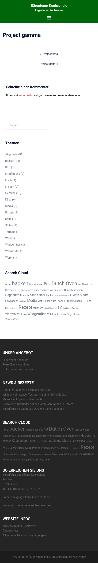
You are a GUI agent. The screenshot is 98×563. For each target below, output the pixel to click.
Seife (8, 219)
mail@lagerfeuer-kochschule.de (30, 497)
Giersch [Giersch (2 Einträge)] (9, 290)
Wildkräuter (12, 251)
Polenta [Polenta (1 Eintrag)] (8, 308)
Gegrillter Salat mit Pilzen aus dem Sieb (27, 390)
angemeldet (26, 95)
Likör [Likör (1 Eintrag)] (67, 295)
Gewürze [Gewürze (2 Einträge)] (87, 284)
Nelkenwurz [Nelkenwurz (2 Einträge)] (49, 300)
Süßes (9, 225)
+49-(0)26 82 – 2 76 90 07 (24, 489)
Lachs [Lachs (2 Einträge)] (49, 295)
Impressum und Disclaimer (19, 526)
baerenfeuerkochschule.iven (33, 505)
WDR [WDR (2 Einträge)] (19, 314)
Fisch (8, 180)
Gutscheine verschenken (18, 369)
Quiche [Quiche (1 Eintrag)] (15, 308)
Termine (10, 232)
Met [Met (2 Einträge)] (39, 300)
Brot (7, 167)
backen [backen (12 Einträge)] (20, 283)
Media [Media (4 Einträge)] (32, 301)
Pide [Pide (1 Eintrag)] (83, 301)
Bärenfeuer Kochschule (49, 5)
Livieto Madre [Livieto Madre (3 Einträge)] (79, 295)
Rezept (9, 212)
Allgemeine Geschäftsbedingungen (24, 535)
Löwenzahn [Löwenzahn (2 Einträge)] (11, 300)
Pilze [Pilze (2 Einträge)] (88, 300)
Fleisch (9, 186)
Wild (8, 238)
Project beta (50, 54)
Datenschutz (10, 530)
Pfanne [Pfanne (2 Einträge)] (61, 300)
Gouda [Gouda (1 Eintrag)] (17, 290)
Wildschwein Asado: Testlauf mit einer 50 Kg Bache (34, 394)
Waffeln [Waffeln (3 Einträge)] (10, 314)
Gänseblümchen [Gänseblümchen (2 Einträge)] (73, 290)
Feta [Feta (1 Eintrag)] (79, 284)
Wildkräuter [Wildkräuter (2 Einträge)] (53, 314)
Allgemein (11, 154)
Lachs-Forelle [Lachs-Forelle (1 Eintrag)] (59, 295)
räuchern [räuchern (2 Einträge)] (38, 307)
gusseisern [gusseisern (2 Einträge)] (27, 290)
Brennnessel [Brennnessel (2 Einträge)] (36, 284)
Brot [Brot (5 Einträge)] (47, 284)
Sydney (82, 556)
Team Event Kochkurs (16, 364)
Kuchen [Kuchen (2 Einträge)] (24, 295)
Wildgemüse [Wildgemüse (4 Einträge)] (37, 314)
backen (9, 161)
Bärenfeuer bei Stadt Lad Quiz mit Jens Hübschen (33, 408)
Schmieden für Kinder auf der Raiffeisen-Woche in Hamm (38, 404)
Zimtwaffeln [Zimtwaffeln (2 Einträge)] (12, 319)
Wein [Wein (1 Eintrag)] (25, 314)
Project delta (47, 64)
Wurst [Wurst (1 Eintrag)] (63, 314)
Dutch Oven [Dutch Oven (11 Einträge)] (64, 283)
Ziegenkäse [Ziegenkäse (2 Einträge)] (73, 314)
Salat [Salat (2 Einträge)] (47, 307)
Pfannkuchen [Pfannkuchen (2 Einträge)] (73, 300)
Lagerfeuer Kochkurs (15, 360)
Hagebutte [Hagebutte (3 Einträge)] (12, 295)
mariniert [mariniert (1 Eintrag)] (23, 301)
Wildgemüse (13, 244)
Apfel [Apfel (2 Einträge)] (8, 284)
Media (9, 206)
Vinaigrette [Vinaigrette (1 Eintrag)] (67, 308)
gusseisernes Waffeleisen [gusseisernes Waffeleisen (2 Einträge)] (48, 290)
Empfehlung (12, 173)
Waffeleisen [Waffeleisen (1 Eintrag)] (77, 308)
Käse (8, 199)
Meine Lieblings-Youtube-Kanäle (22, 399)
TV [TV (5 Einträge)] (59, 307)
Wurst (9, 257)
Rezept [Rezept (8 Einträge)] (25, 307)
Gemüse (10, 193)
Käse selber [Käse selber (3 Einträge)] (37, 295)
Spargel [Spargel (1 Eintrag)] (53, 308)
